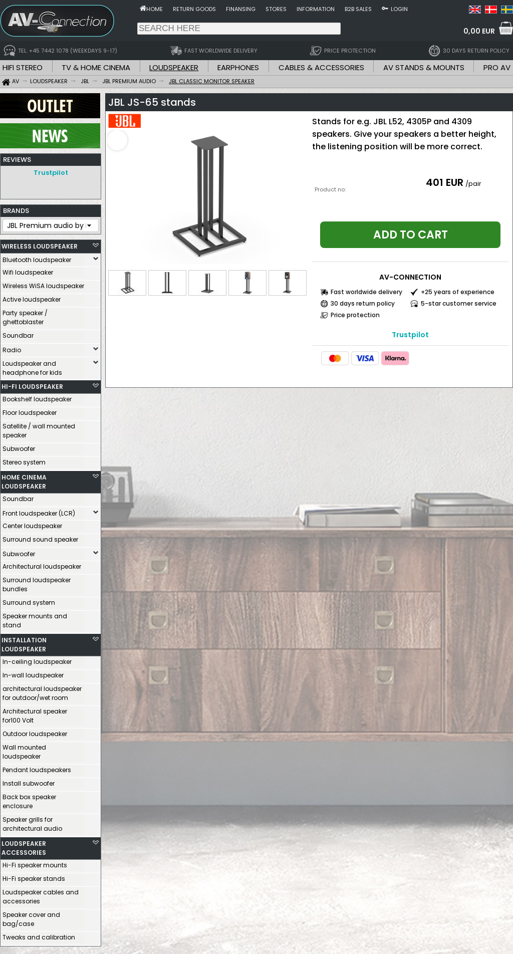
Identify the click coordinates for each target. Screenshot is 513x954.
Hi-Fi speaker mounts (35, 862)
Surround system (29, 600)
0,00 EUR (479, 31)
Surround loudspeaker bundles (37, 582)
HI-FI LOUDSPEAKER (32, 384)
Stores (276, 9)
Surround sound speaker (40, 537)
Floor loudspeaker (30, 410)
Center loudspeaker (32, 523)
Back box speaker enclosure (29, 799)
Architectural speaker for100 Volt (35, 713)
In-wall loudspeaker (33, 672)
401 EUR (444, 182)
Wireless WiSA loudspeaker (43, 283)
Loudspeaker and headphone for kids (32, 365)
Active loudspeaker (32, 297)
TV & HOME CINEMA (96, 67)
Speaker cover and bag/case (31, 916)
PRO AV (496, 67)
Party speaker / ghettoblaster (25, 315)
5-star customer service (458, 303)
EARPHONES (238, 67)
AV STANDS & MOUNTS (423, 67)
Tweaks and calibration (39, 934)
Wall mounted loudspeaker (24, 749)
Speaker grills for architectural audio (32, 821)
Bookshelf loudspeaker (37, 396)
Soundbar (18, 333)
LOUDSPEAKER (173, 67)
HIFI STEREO (23, 67)
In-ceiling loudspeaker (37, 659)
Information (316, 9)
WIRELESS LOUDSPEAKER (40, 244)
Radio (12, 347)
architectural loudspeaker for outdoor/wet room (42, 690)
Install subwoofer (29, 781)
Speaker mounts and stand (35, 618)
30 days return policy (363, 303)
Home (154, 9)
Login (399, 9)
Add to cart (410, 235)
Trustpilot (51, 172)
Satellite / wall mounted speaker (39, 428)
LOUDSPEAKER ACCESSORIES (24, 845)
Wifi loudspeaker (28, 270)
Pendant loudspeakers (37, 767)
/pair (473, 183)
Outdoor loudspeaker (35, 731)
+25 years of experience (457, 292)
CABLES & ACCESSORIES (321, 67)
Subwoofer (19, 446)
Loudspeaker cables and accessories (41, 894)
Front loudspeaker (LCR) (39, 511)
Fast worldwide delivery (366, 292)
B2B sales (358, 9)
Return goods (194, 9)
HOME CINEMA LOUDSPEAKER (24, 479)
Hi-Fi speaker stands (34, 876)
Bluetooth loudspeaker (37, 257)
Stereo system (24, 459)
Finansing (240, 9)
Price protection (355, 315)
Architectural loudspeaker (42, 564)
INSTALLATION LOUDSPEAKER (24, 642)
